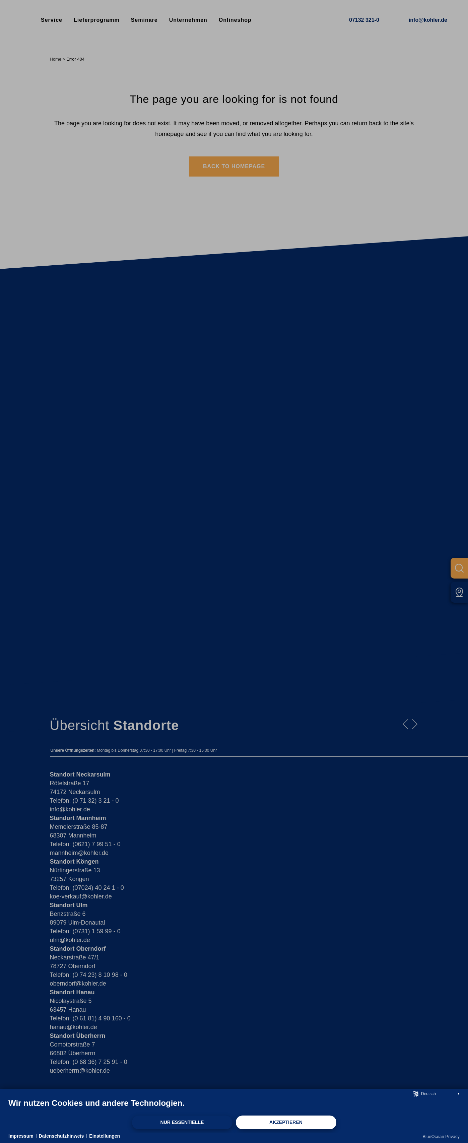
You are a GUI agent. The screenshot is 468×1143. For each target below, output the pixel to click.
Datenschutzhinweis (61, 1136)
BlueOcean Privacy (441, 1136)
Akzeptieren (286, 1122)
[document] (234, 1106)
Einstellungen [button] (104, 1136)
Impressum (21, 1136)
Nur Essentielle (182, 1122)
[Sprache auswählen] (415, 1093)
